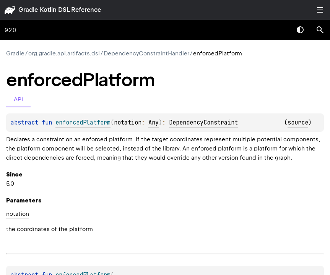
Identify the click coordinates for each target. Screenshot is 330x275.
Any (153, 122)
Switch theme (300, 30)
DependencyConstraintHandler (146, 53)
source (298, 122)
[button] (320, 30)
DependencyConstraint (203, 122)
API (18, 99)
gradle (28, 9)
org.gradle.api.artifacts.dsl (64, 53)
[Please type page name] (320, 30)
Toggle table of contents (320, 10)
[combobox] (280, 30)
